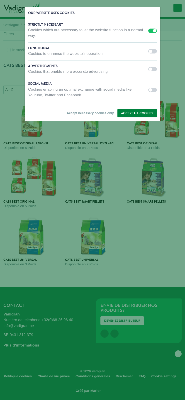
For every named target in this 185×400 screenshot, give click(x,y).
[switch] (152, 31)
